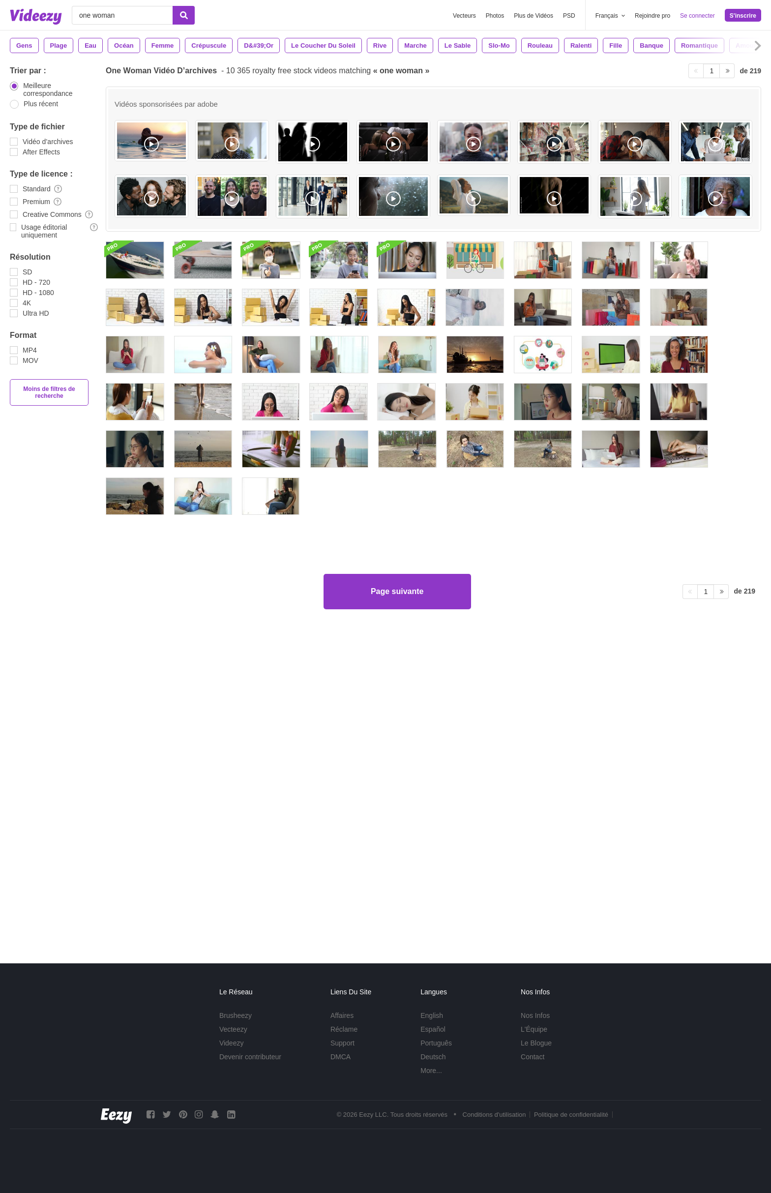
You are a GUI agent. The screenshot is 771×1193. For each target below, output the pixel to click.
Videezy (231, 1043)
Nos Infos (535, 1015)
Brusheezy (235, 1015)
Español (432, 1029)
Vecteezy (233, 1029)
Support (342, 1043)
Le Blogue (536, 1043)
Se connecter (697, 15)
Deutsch (432, 1057)
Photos (495, 15)
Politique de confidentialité (571, 1114)
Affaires (342, 1015)
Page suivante (397, 906)
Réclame (343, 1029)
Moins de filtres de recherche (49, 392)
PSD (569, 15)
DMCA (340, 1057)
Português (436, 1043)
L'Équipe (534, 1029)
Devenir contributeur (250, 1057)
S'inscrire (743, 15)
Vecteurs (464, 15)
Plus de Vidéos (533, 15)
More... (431, 1070)
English (431, 1015)
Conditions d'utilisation (494, 1114)
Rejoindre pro (652, 15)
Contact (532, 1057)
